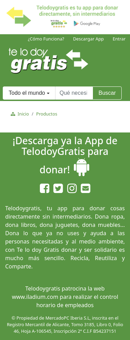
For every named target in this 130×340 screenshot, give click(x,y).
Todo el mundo (27, 93)
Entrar (119, 39)
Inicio (22, 114)
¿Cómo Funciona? (46, 39)
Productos (46, 114)
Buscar (107, 93)
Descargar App (88, 39)
